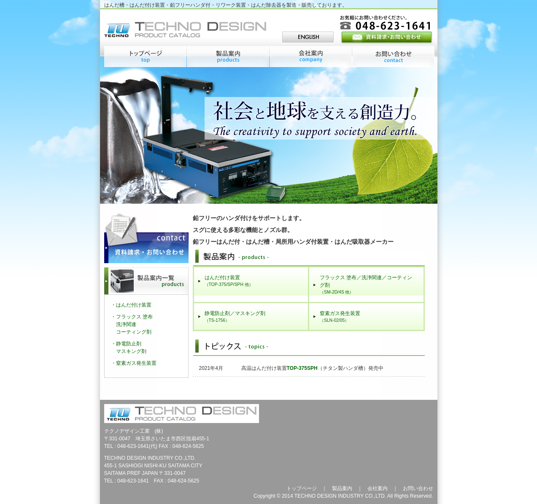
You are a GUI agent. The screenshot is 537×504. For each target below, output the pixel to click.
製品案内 (342, 488)
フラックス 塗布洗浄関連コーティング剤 (134, 324)
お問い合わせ (418, 488)
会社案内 (377, 488)
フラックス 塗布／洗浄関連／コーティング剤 (366, 284)
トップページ (301, 488)
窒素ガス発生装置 (340, 316)
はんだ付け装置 (229, 281)
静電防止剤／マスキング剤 (235, 316)
